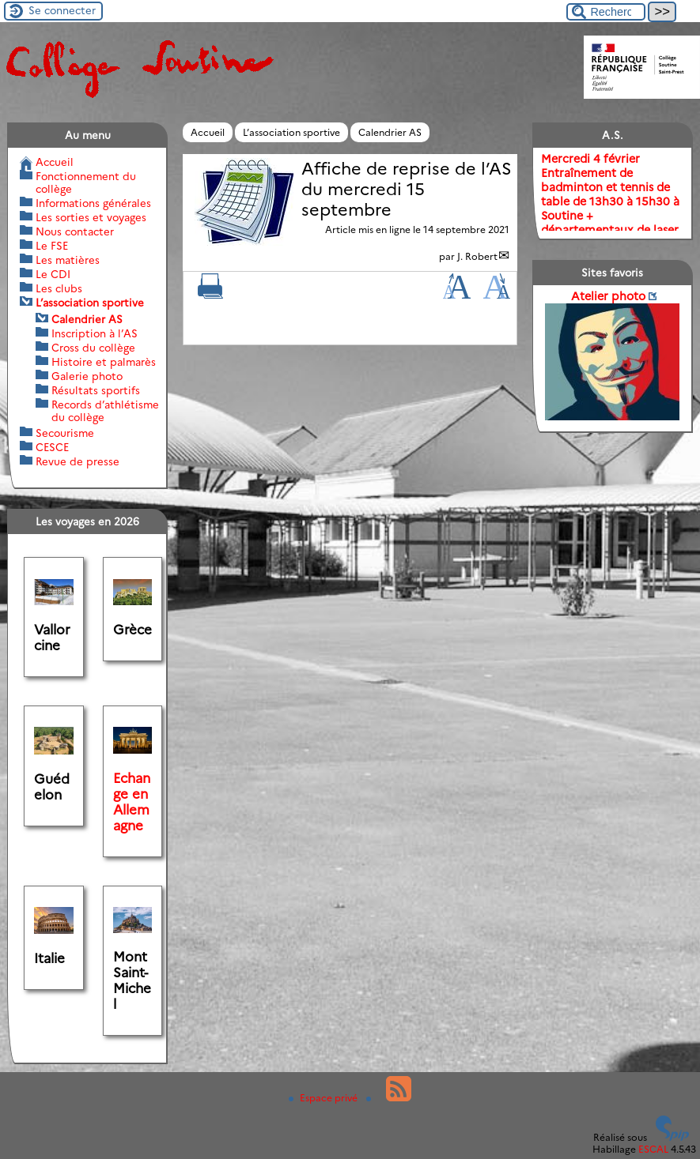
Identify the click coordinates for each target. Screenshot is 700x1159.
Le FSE (52, 245)
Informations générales (93, 203)
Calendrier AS (390, 132)
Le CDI (53, 274)
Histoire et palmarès (103, 362)
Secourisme (65, 433)
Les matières (68, 260)
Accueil (208, 132)
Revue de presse (77, 461)
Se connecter (62, 10)
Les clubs (59, 288)
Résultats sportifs (95, 390)
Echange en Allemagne (131, 802)
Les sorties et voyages (91, 217)
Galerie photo (87, 376)
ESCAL (653, 1149)
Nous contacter (75, 231)
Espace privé (324, 1098)
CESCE (52, 447)
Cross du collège (93, 347)
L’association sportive (291, 132)
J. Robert (477, 256)
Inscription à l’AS (94, 333)
